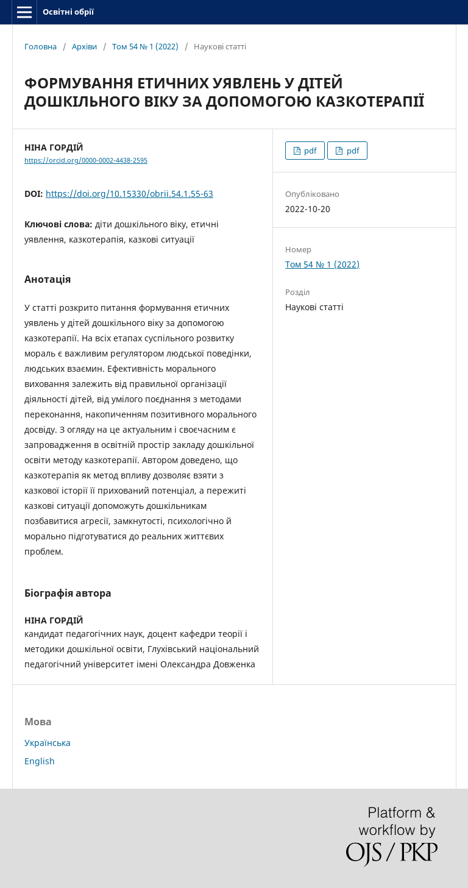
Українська (47, 742)
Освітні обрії (68, 11)
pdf (309, 150)
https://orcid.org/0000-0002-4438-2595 (85, 160)
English (39, 761)
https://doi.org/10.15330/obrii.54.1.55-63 (129, 193)
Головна (40, 46)
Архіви (84, 46)
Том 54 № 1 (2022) (145, 46)
